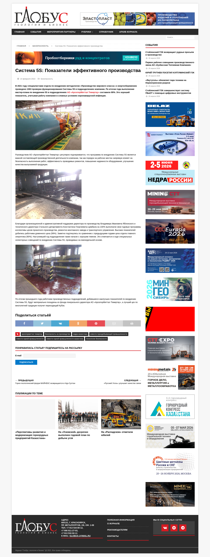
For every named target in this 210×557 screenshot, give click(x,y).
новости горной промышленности (30, 339)
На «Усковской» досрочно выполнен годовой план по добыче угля (74, 435)
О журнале (113, 523)
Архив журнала (128, 32)
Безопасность (47, 79)
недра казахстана (80, 334)
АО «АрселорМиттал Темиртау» (83, 92)
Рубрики (86, 32)
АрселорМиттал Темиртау (32, 334)
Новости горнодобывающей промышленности (108, 334)
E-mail (18, 355)
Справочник (106, 32)
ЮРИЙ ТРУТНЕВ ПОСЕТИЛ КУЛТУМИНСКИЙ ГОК (170, 72)
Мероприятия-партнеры (61, 32)
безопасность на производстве (57, 334)
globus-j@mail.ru (80, 536)
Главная (19, 32)
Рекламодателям (117, 530)
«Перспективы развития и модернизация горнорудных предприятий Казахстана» (31, 435)
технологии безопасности (96, 339)
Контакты (113, 536)
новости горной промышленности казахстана (65, 339)
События (35, 32)
